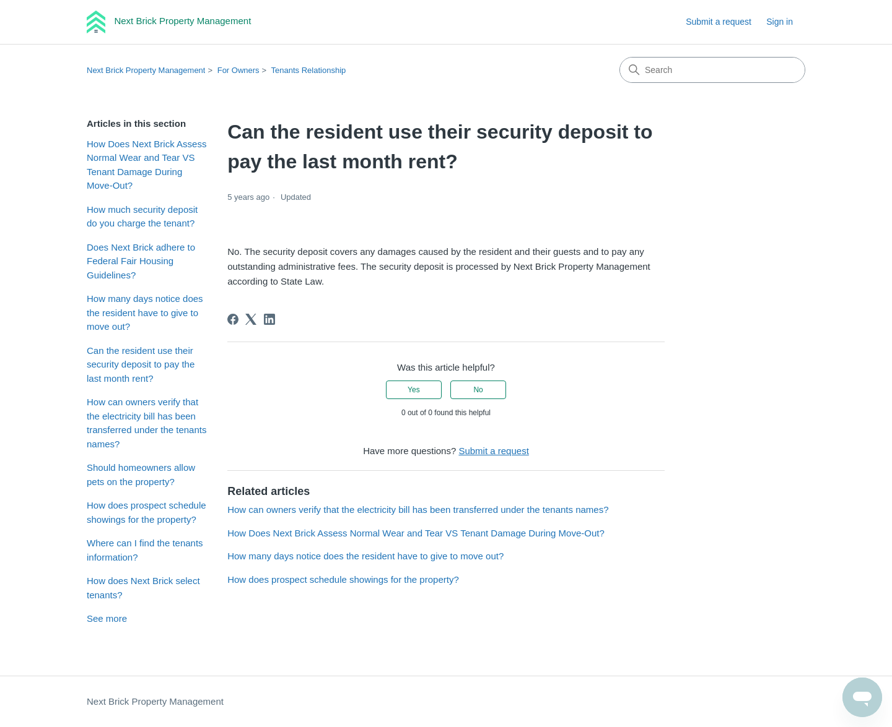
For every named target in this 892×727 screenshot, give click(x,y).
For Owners (238, 70)
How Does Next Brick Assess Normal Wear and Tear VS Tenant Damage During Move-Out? (146, 165)
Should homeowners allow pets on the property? (141, 474)
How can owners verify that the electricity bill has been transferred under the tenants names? (146, 423)
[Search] (712, 70)
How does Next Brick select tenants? (143, 587)
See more (107, 618)
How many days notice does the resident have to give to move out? (145, 312)
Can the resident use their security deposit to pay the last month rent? (141, 364)
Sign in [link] (779, 22)
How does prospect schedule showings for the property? (146, 512)
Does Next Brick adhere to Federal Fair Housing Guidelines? (141, 261)
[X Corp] (250, 319)
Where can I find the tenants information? (145, 550)
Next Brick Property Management (146, 70)
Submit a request (718, 22)
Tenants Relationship (308, 70)
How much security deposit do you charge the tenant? (142, 216)
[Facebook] (232, 319)
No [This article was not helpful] (478, 389)
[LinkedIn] (269, 319)
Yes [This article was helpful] (414, 389)
